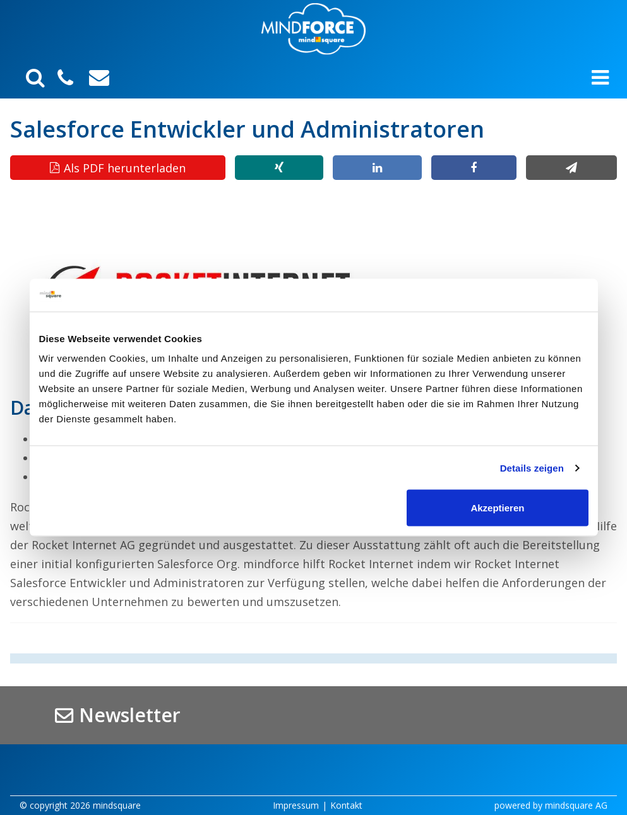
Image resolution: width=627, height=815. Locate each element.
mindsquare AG (576, 805)
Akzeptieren (497, 508)
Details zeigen (532, 467)
